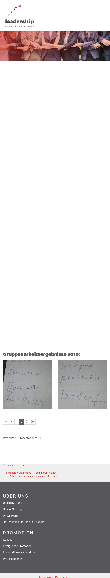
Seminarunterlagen (46, 472)
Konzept (8, 539)
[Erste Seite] (6, 422)
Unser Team (10, 515)
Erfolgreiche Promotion (17, 546)
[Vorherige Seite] (12, 422)
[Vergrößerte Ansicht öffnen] (27, 384)
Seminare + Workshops (18, 472)
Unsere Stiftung (12, 503)
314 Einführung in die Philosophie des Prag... (34, 476)
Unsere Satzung (13, 509)
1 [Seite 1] (17, 421)
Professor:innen (13, 559)
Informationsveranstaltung (20, 552)
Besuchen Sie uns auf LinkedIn (25, 522)
